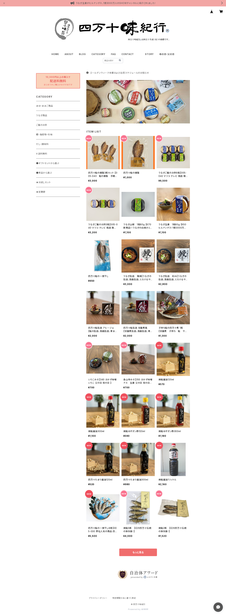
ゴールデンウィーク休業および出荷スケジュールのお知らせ (117, 72)
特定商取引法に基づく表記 (124, 598)
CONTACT (127, 54)
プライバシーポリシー (98, 598)
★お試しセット (43, 182)
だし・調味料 (42, 144)
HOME (55, 54)
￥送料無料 (41, 153)
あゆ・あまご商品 (44, 105)
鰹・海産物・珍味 (44, 134)
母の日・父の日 (167, 54)
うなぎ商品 (41, 115)
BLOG (82, 54)
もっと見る (138, 552)
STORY (149, 54)
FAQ (113, 54)
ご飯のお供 (41, 125)
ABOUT (69, 54)
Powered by (138, 609)
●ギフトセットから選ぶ (47, 163)
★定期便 (40, 191)
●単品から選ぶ (44, 172)
